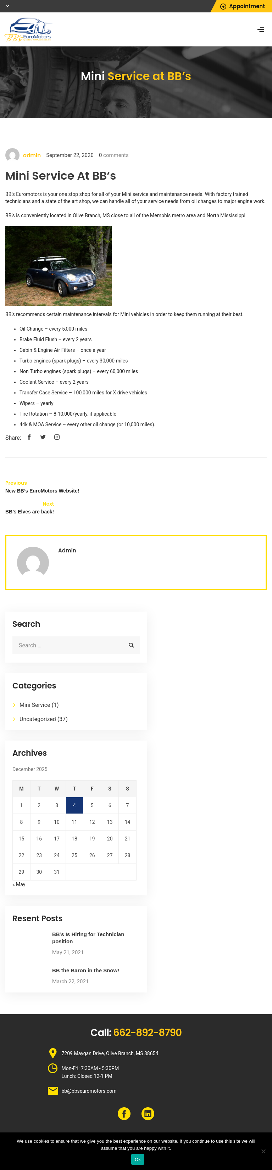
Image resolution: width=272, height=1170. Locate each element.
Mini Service (35, 705)
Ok (138, 1159)
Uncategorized (38, 719)
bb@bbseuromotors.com (89, 1091)
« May (18, 884)
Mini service (135, 194)
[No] (263, 1151)
